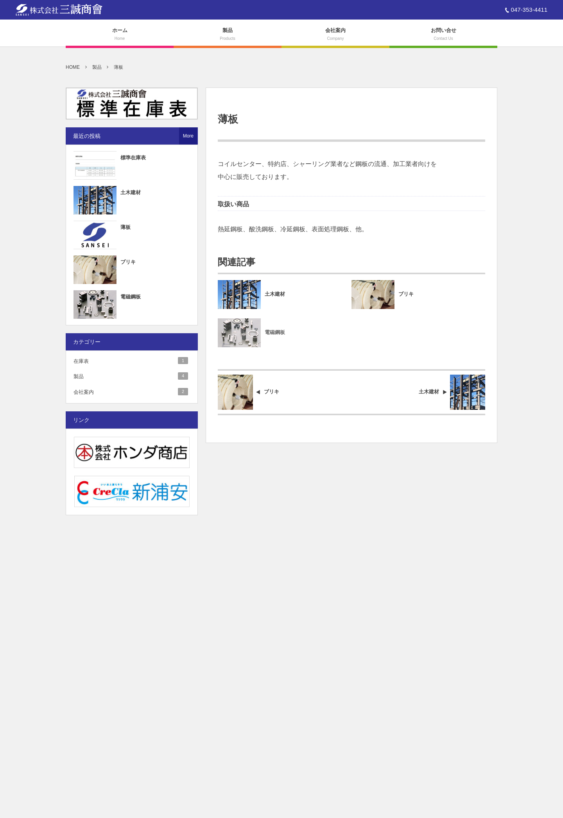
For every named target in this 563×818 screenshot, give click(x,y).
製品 (131, 375)
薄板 (125, 227)
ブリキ (406, 294)
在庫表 (131, 360)
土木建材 (275, 294)
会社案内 (131, 391)
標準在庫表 (133, 158)
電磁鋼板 (275, 336)
